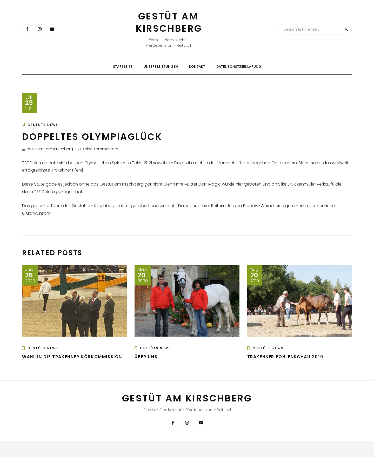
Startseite (122, 66)
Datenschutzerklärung (238, 66)
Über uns (146, 357)
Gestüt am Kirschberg (169, 22)
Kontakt (197, 66)
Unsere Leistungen (161, 66)
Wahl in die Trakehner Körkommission (72, 357)
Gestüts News (43, 124)
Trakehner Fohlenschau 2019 (285, 357)
